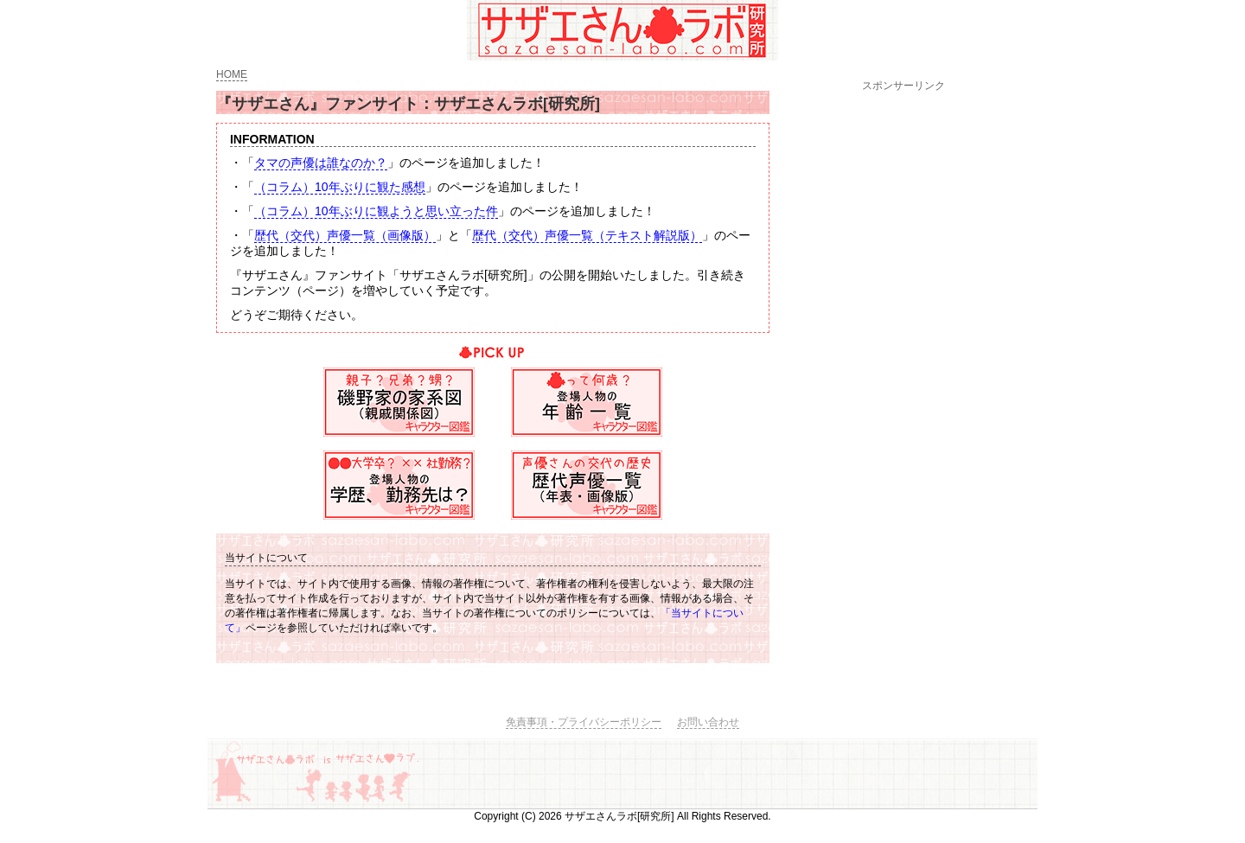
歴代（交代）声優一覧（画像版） (345, 235)
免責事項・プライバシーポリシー (583, 722)
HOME (231, 74)
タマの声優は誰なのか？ (320, 162)
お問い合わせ (708, 722)
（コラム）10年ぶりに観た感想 (339, 187)
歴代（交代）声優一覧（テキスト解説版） (587, 235)
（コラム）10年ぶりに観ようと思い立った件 (376, 211)
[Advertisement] (903, 353)
